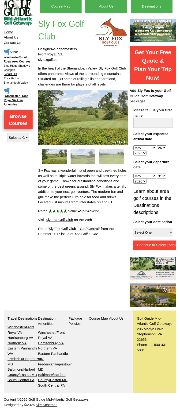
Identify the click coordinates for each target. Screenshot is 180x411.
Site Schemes (46, 405)
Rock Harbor (11, 78)
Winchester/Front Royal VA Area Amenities (16, 100)
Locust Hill (10, 74)
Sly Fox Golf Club (59, 220)
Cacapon (9, 70)
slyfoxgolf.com (49, 60)
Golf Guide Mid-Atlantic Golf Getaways (58, 399)
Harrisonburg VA (20, 338)
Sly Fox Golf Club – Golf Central (74, 229)
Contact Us (12, 43)
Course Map (61, 6)
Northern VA (17, 343)
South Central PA (21, 380)
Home (8, 32)
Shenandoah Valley (16, 82)
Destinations (151, 6)
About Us (11, 37)
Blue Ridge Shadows (17, 65)
